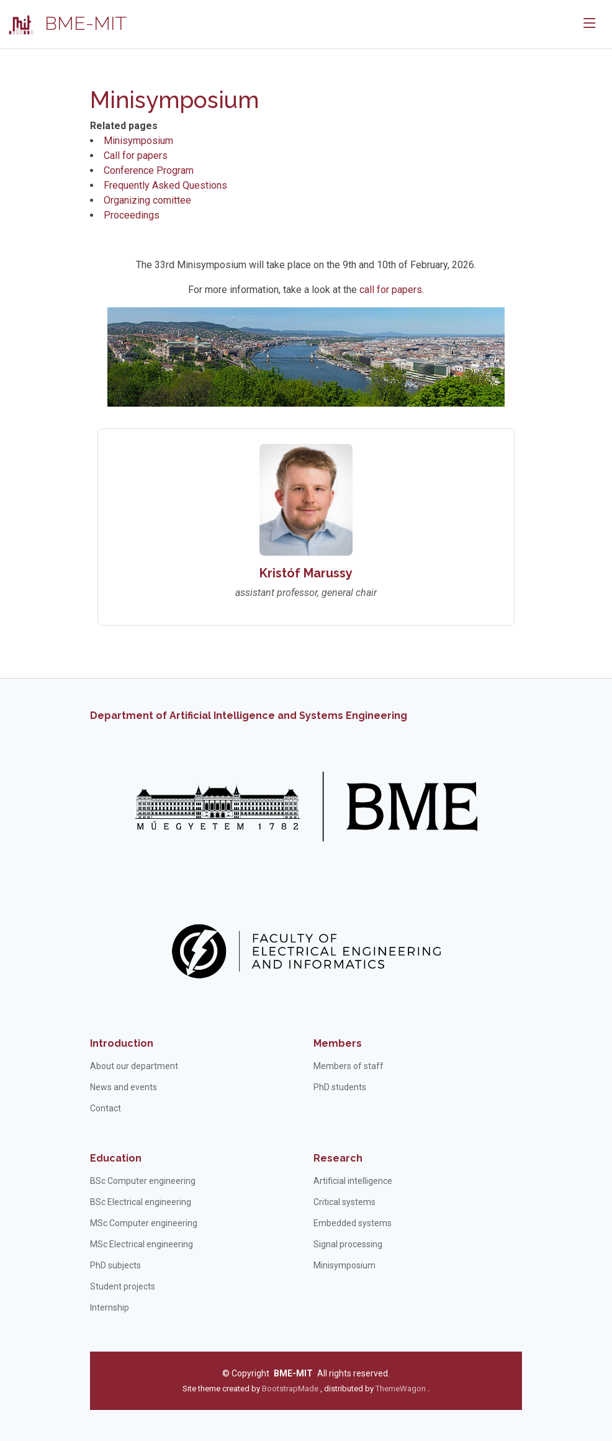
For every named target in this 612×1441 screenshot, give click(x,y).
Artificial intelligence (352, 1181)
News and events (123, 1087)
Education (116, 1158)
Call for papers (136, 155)
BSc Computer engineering (143, 1181)
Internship (109, 1307)
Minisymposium (138, 141)
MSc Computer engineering (143, 1223)
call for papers (390, 290)
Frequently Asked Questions (165, 185)
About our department (134, 1066)
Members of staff (348, 1066)
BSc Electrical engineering (140, 1202)
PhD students (339, 1087)
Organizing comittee (147, 200)
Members (337, 1043)
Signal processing (347, 1244)
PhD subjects (115, 1265)
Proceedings (132, 215)
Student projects (122, 1286)
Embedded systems (352, 1223)
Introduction (121, 1043)
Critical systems (344, 1202)
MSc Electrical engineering (141, 1244)
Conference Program (149, 170)
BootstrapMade (290, 1388)
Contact (105, 1108)
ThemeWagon (402, 1388)
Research (337, 1158)
